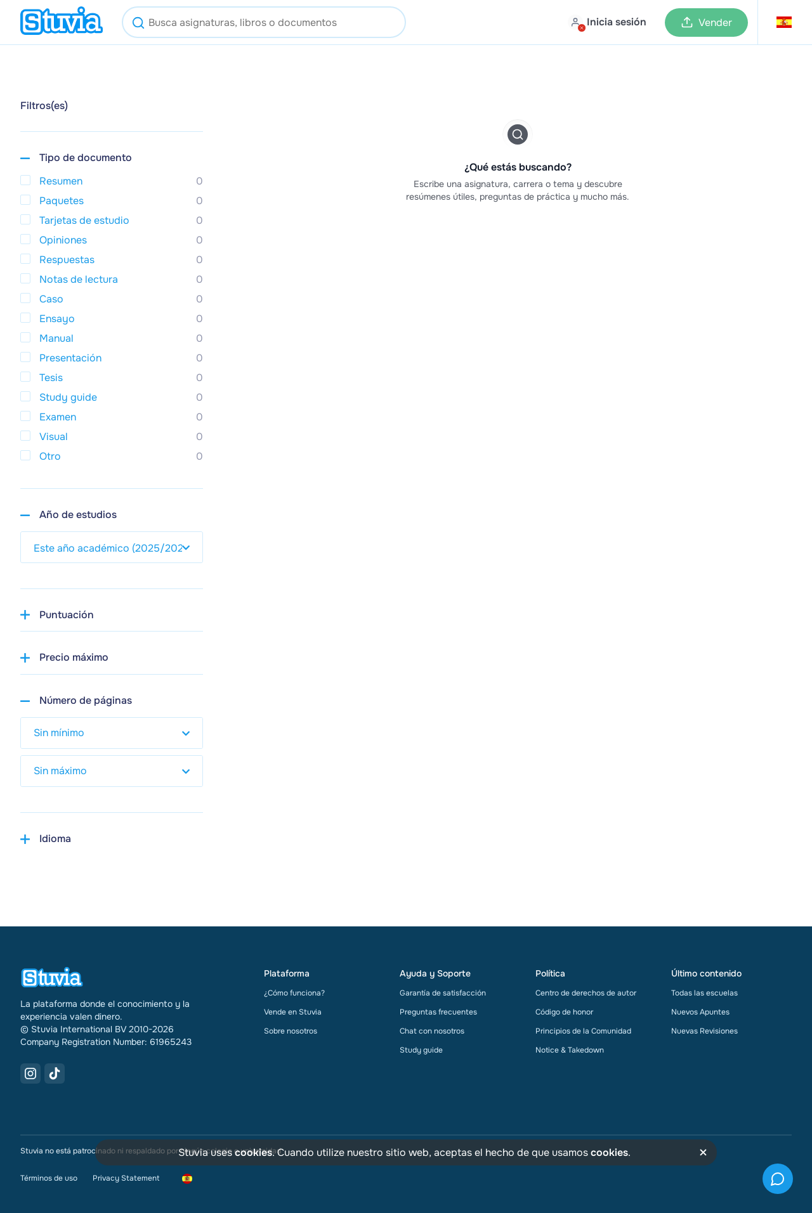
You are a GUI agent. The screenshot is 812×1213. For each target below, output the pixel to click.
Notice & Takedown (569, 1050)
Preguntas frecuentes (438, 1012)
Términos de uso (48, 1178)
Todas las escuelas (704, 993)
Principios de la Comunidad (583, 1031)
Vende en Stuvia (293, 1012)
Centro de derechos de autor (585, 993)
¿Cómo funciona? (294, 993)
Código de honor (564, 1012)
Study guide (421, 1050)
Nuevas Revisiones (704, 1031)
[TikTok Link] (54, 1073)
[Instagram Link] (30, 1073)
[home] (61, 22)
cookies (253, 1152)
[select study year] (111, 547)
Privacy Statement (126, 1178)
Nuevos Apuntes (700, 1012)
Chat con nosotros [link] (432, 1031)
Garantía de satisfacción (443, 993)
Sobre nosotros (290, 1031)
